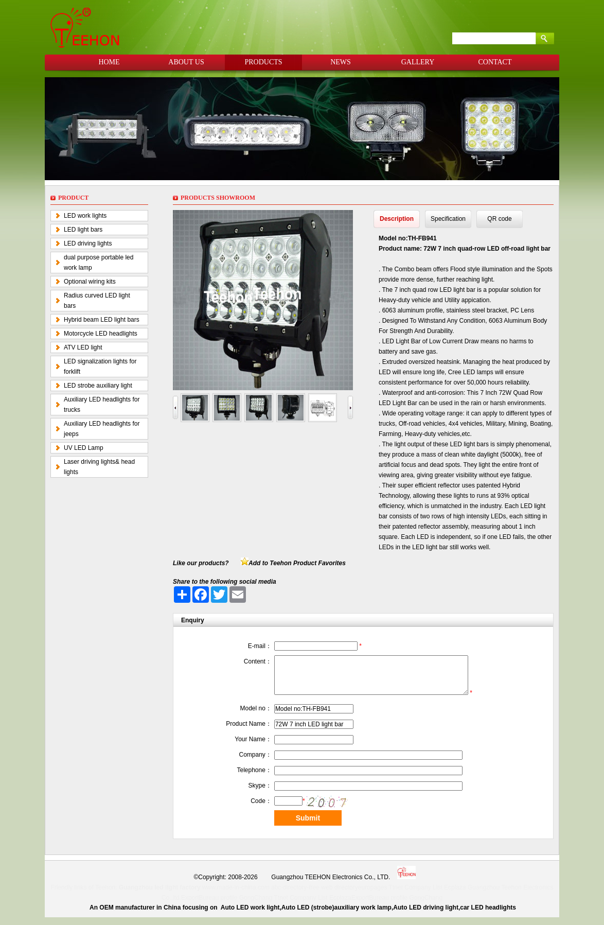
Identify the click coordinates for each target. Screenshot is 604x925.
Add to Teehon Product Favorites (297, 563)
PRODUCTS (263, 62)
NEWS (340, 62)
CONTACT (495, 62)
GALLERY (418, 62)
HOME (108, 62)
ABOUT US (186, 62)
